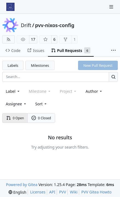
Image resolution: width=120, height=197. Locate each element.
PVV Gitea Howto (96, 192)
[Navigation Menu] (111, 6)
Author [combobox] (94, 91)
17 (33, 39)
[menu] (41, 103)
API (52, 192)
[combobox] (13, 91)
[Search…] (113, 77)
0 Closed (41, 118)
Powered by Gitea (22, 184)
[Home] (10, 7)
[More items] (113, 51)
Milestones (40, 65)
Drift (26, 25)
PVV (62, 192)
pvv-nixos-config (54, 25)
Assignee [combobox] (16, 103)
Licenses (37, 192)
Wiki (74, 192)
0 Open (15, 118)
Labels (13, 65)
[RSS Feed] (8, 39)
